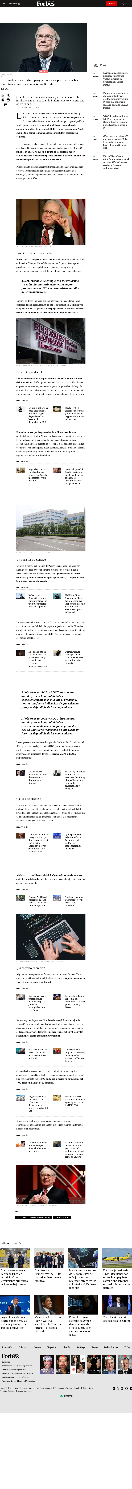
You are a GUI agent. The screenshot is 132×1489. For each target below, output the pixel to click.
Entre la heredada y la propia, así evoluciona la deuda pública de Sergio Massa (75, 1002)
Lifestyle (66, 1347)
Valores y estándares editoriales (40, 1388)
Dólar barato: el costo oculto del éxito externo (116, 1319)
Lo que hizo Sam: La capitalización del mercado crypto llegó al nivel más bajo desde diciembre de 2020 (38, 415)
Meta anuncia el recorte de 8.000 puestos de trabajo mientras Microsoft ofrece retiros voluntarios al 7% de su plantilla (82, 1279)
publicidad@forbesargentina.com (20, 1366)
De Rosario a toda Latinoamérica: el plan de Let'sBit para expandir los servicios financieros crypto (38, 659)
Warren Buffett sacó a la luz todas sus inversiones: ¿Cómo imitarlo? (38, 1054)
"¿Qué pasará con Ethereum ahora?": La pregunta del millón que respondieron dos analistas (74, 842)
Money (37, 1347)
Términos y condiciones (63, 1388)
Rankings (81, 1347)
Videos (95, 1347)
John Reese (6, 89)
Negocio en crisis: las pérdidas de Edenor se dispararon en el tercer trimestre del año (38, 1104)
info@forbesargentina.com (17, 1370)
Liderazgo (23, 1347)
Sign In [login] (126, 3)
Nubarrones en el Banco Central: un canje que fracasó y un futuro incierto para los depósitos (37, 601)
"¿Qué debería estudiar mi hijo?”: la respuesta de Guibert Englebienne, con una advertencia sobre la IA (116, 122)
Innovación (7, 1347)
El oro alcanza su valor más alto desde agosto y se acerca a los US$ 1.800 (75, 1101)
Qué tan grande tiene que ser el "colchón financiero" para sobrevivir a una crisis (75, 657)
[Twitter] (118, 1389)
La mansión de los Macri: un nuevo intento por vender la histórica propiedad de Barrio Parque (115, 79)
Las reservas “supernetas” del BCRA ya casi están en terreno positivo (48, 1275)
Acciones (21, 1217)
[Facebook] (114, 1389)
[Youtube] (126, 1389)
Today (127, 1347)
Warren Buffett (62, 1217)
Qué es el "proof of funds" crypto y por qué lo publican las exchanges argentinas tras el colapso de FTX (74, 476)
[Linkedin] (131, 1389)
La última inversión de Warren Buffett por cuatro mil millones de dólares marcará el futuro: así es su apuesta (74, 1150)
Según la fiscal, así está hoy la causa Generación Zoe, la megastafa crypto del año (37, 475)
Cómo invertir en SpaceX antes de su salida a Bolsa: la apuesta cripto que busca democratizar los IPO (115, 142)
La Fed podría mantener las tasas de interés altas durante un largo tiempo (37, 777)
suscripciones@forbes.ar (20, 1377)
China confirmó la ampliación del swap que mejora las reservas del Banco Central (75, 1055)
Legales (77, 1388)
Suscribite (112, 4)
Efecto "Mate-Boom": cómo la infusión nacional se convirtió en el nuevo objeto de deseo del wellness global (116, 162)
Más (114, 65)
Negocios (51, 1347)
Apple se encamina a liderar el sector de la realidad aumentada (75, 901)
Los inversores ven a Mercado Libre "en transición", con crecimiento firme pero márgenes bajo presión (14, 1277)
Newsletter (14, 1388)
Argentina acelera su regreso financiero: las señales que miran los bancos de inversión (14, 1322)
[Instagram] (122, 1389)
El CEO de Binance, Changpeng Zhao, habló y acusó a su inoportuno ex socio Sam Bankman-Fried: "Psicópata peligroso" (75, 604)
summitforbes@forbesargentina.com (20, 1373)
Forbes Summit (111, 1347)
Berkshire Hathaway (40, 1217)
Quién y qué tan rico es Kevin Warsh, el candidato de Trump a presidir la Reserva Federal (48, 1324)
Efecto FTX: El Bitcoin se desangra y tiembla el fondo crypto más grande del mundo (74, 414)
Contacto (23, 1388)
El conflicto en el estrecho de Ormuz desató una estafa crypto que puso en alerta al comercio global (80, 1326)
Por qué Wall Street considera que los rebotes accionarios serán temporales (38, 901)
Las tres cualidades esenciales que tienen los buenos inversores (37, 1147)
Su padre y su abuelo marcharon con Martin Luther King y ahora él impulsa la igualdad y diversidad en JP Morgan (75, 780)
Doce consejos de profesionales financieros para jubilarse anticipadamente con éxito (37, 1003)
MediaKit (4, 1388)
